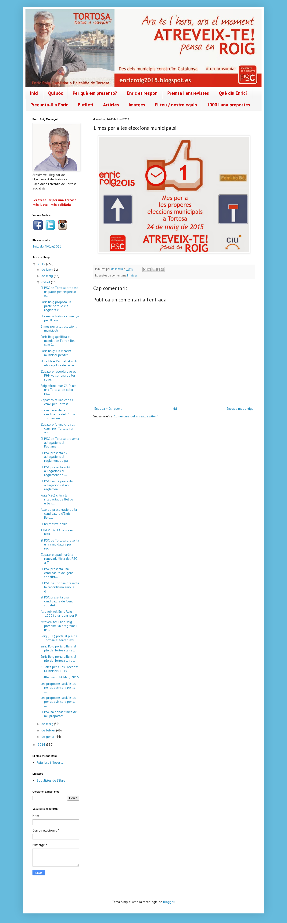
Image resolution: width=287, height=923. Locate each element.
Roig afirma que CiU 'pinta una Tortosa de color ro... (58, 390)
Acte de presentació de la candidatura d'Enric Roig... (59, 513)
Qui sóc (55, 93)
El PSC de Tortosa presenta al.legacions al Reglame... (60, 443)
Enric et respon (142, 93)
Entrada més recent (108, 408)
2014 (42, 744)
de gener (48, 736)
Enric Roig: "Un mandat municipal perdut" (56, 353)
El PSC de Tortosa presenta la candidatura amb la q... (60, 587)
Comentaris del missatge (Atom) (136, 416)
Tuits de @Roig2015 (46, 246)
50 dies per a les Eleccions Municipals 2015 (60, 669)
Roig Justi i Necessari (51, 762)
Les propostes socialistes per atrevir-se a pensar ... (59, 688)
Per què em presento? (95, 93)
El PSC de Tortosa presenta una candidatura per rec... (60, 544)
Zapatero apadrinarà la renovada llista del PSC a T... (59, 558)
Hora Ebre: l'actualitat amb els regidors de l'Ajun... (59, 363)
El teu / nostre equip (176, 105)
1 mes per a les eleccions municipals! (59, 328)
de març (47, 724)
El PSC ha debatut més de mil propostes (59, 714)
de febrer (48, 730)
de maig (47, 276)
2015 (42, 264)
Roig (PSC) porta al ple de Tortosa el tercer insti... (59, 638)
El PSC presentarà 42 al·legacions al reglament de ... (55, 471)
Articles (111, 105)
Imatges (137, 105)
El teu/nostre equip (54, 524)
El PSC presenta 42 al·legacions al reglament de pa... (55, 457)
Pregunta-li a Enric (49, 105)
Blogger (168, 902)
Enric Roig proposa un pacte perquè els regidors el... (56, 306)
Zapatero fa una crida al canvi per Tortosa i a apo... (58, 428)
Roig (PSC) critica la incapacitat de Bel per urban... (58, 499)
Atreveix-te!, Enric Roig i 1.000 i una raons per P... (60, 613)
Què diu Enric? (233, 93)
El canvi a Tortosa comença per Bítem (60, 318)
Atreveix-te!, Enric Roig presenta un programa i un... (59, 626)
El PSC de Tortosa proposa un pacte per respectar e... (59, 292)
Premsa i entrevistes (188, 93)
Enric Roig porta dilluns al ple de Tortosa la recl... (59, 648)
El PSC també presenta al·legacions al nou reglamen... (57, 485)
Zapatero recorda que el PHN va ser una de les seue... (58, 375)
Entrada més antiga (240, 408)
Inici (34, 93)
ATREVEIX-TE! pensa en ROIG (57, 532)
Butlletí (85, 105)
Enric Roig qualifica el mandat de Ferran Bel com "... (58, 341)
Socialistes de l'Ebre (51, 780)
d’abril (46, 282)
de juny (46, 269)
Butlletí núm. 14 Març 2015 (60, 677)
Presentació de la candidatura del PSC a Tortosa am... (58, 414)
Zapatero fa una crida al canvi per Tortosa (58, 402)
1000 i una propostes (228, 105)
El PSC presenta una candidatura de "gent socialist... (57, 573)
